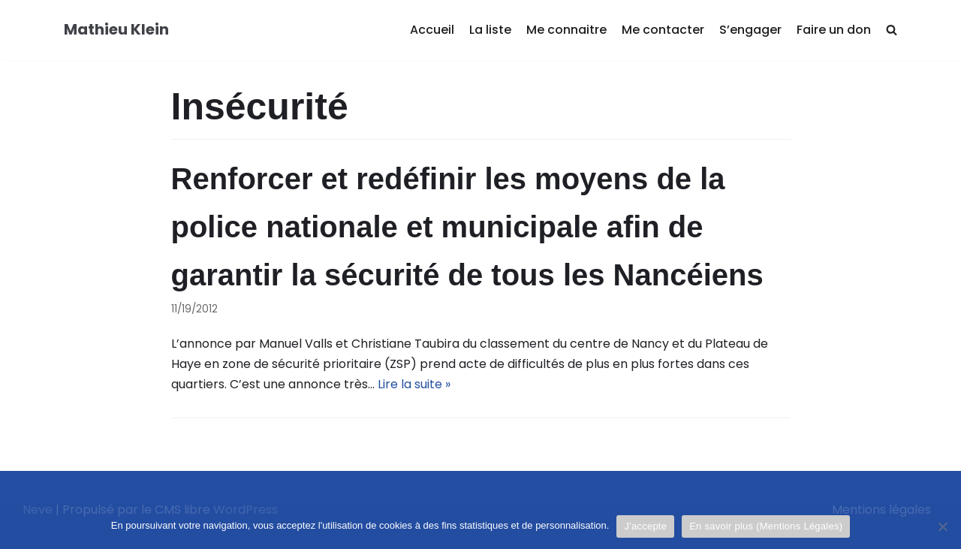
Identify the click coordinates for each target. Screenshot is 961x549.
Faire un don (834, 29)
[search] (891, 30)
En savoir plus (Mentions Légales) (765, 526)
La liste (490, 29)
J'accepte (645, 526)
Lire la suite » (414, 384)
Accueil (432, 29)
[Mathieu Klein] (116, 30)
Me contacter (663, 29)
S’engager (750, 29)
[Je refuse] (942, 526)
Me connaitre (566, 29)
